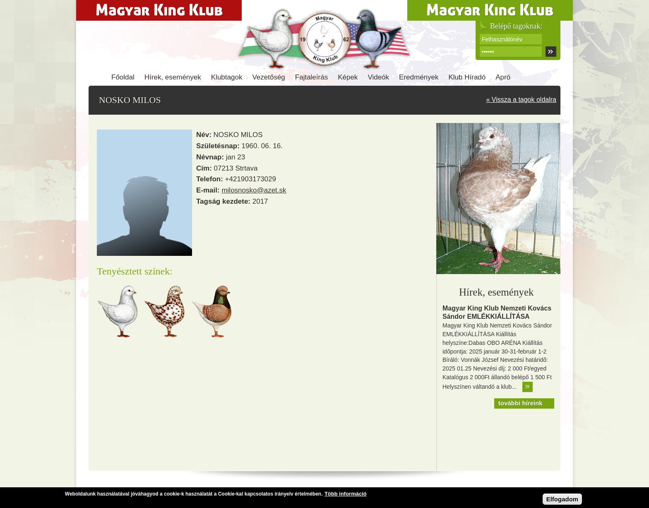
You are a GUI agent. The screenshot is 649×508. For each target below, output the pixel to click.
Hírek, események (172, 77)
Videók (378, 77)
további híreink (520, 403)
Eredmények (418, 77)
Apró (502, 77)
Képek (348, 77)
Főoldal (123, 77)
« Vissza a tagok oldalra (521, 99)
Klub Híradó (467, 77)
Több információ (345, 495)
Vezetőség (268, 77)
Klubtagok (227, 77)
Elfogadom (562, 500)
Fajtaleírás (311, 77)
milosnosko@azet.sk (253, 190)
